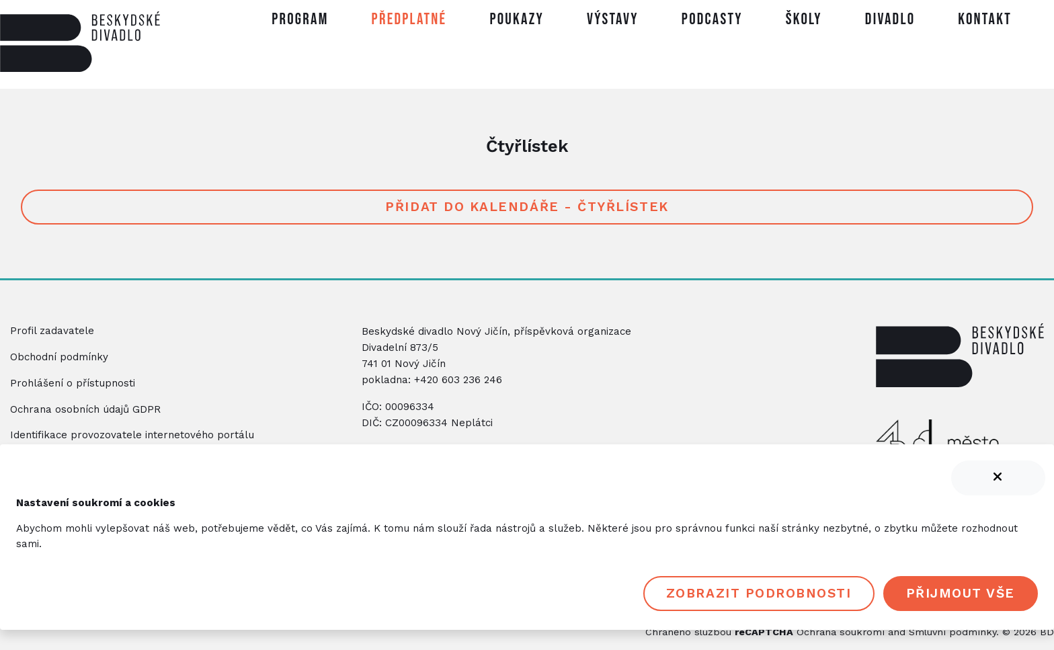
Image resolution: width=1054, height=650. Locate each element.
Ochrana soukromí (841, 631)
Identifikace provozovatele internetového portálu (132, 435)
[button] (409, 22)
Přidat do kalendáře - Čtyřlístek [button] (526, 206)
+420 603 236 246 (458, 380)
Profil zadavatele (52, 331)
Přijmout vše (960, 593)
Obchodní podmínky (59, 357)
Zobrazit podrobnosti (759, 593)
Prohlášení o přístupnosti (72, 383)
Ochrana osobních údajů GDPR (85, 409)
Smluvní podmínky (952, 631)
